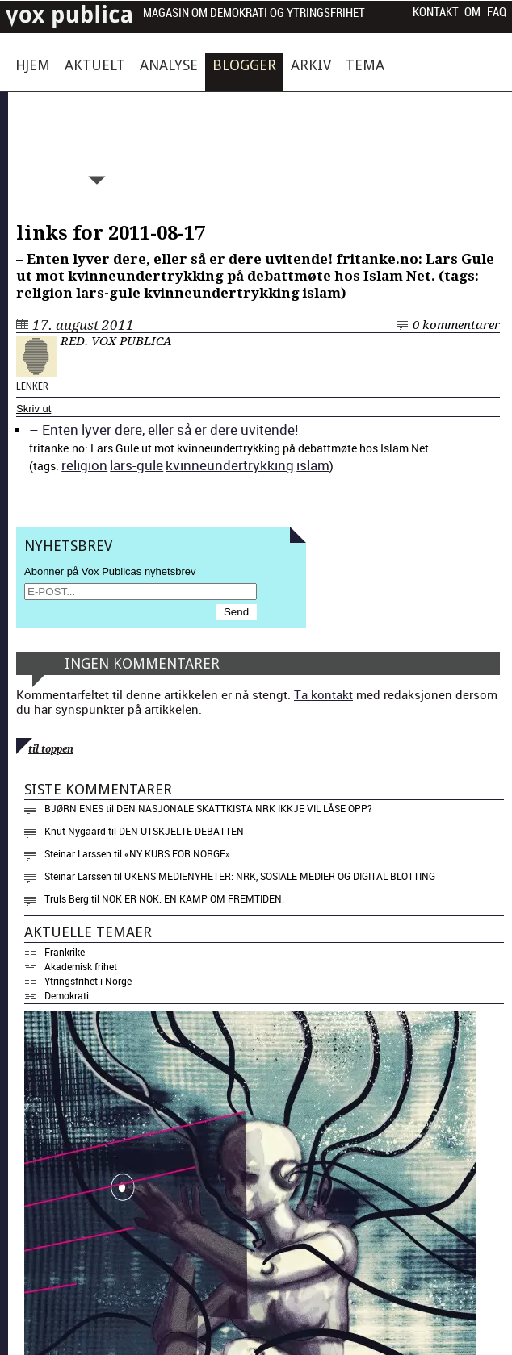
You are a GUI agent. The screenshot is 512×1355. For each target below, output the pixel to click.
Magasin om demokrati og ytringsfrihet (254, 13)
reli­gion (84, 465)
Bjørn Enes (73, 808)
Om (472, 12)
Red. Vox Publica (116, 341)
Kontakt (436, 12)
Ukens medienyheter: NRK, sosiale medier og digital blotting (279, 875)
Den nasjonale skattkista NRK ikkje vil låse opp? (244, 808)
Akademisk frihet (80, 966)
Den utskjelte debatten (181, 830)
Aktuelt (95, 64)
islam (312, 465)
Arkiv (311, 64)
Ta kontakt (323, 694)
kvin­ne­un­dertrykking (230, 465)
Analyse (169, 64)
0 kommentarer (456, 325)
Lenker (32, 386)
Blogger (244, 64)
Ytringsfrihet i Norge (88, 980)
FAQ (496, 12)
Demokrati (66, 995)
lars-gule (136, 465)
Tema (365, 64)
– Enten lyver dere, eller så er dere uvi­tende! (163, 429)
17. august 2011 (83, 325)
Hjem (32, 64)
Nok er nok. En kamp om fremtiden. (193, 898)
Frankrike (64, 951)
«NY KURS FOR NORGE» (177, 853)
